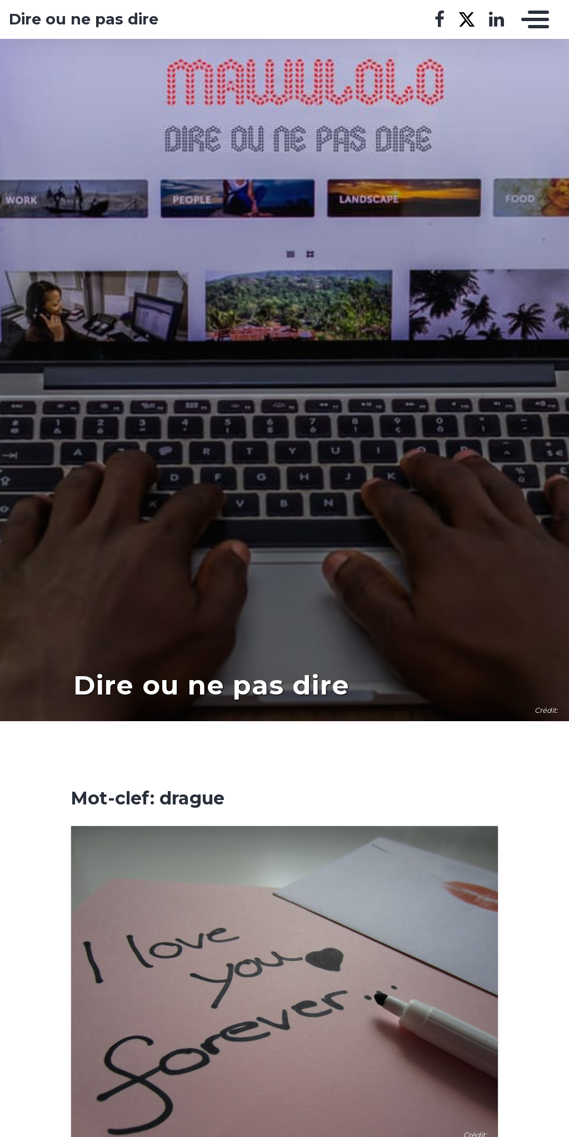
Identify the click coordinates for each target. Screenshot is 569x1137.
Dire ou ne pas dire (83, 19)
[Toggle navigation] (532, 19)
